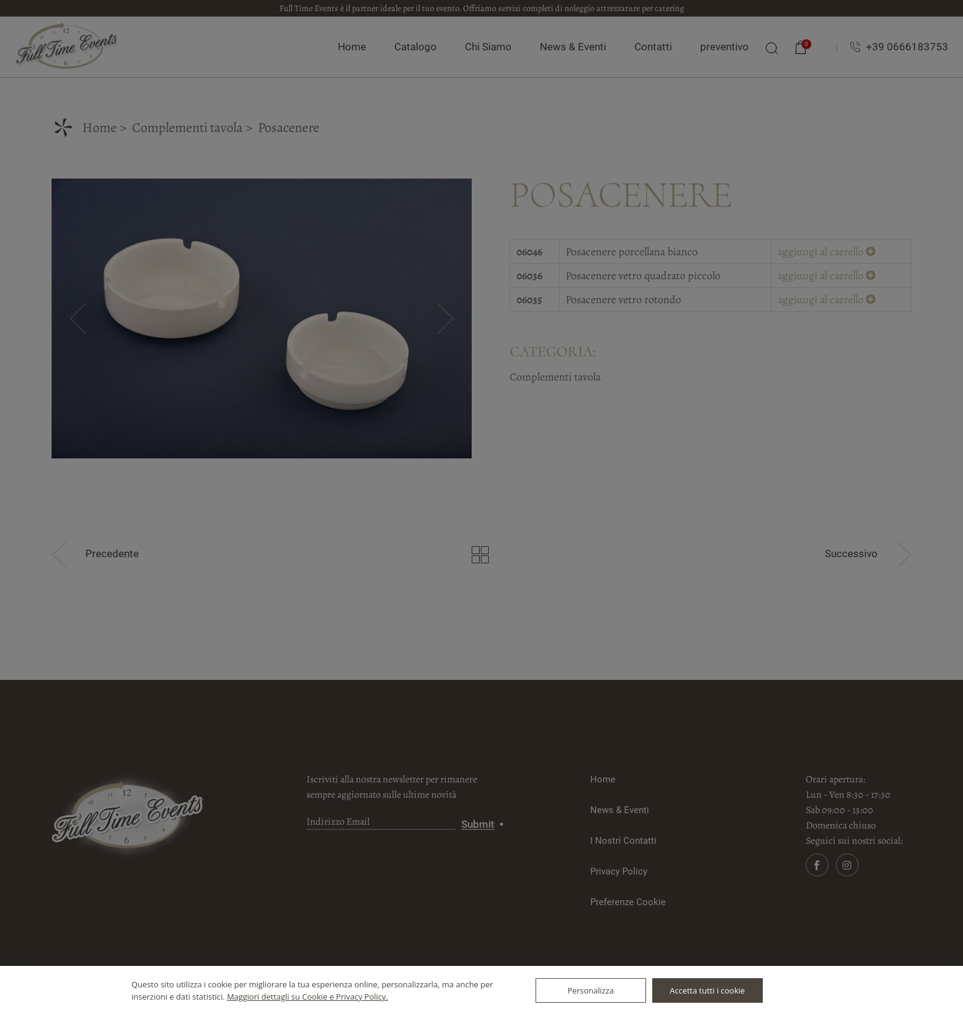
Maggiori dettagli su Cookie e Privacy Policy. (307, 996)
